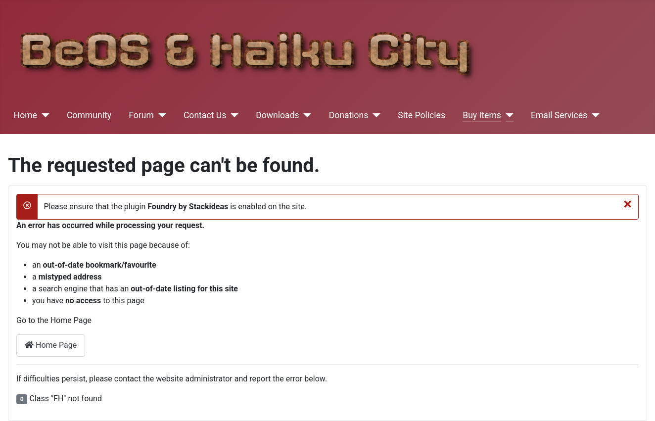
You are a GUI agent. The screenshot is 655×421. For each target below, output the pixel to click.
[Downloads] (305, 115)
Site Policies (421, 115)
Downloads (277, 115)
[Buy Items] (507, 115)
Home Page (51, 345)
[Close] (627, 203)
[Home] (43, 115)
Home (25, 115)
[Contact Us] (232, 115)
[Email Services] (593, 115)
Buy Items (482, 115)
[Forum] (160, 115)
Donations (349, 115)
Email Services (559, 115)
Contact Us (205, 115)
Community (89, 115)
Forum (141, 115)
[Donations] (374, 115)
